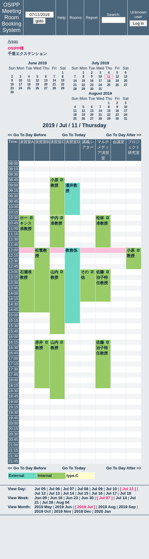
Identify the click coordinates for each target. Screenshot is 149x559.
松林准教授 (103, 220)
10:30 (13, 217)
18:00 (13, 380)
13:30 (13, 282)
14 (54, 80)
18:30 (13, 391)
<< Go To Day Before (27, 135)
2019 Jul (85, 507)
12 (37, 80)
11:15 (13, 234)
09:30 (13, 196)
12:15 (13, 255)
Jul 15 (82, 493)
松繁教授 (41, 253)
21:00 (13, 445)
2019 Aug (106, 507)
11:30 (13, 239)
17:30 (13, 369)
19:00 (13, 401)
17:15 (13, 363)
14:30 (13, 304)
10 (20, 80)
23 (12, 88)
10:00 (13, 206)
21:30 (13, 455)
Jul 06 (54, 489)
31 (100, 89)
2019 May (43, 507)
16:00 (13, 336)
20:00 (13, 423)
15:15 (13, 320)
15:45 (13, 331)
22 (62, 84)
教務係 (71, 250)
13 (45, 80)
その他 (88, 274)
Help (62, 17)
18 (28, 84)
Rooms (75, 17)
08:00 (13, 163)
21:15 (13, 450)
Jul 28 (47, 502)
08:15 (13, 169)
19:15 (13, 407)
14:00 (13, 293)
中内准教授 (57, 220)
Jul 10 (111, 489)
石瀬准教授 (26, 275)
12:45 (13, 266)
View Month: (19, 507)
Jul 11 (128, 489)
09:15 (13, 190)
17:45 (13, 374)
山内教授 (57, 274)
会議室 (118, 142)
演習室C (57, 142)
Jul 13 (54, 493)
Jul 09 (97, 489)
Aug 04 (62, 502)
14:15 (13, 298)
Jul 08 (82, 489)
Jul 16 (97, 493)
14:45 (13, 309)
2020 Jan (102, 511)
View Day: (17, 489)
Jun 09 (41, 498)
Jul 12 (40, 493)
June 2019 (37, 63)
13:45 (13, 288)
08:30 (13, 174)
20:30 (13, 434)
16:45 (13, 353)
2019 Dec (82, 511)
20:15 (13, 428)
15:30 (13, 326)
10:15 (13, 212)
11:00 (13, 228)
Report (92, 17)
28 (54, 88)
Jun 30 (87, 498)
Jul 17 (111, 493)
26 (37, 88)
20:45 (13, 439)
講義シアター (88, 144)
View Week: (18, 498)
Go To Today (74, 135)
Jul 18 (125, 493)
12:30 (13, 261)
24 (20, 88)
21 (54, 84)
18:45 (13, 396)
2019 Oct (43, 511)
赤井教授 (42, 345)
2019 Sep (127, 507)
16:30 (13, 347)
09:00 (13, 185)
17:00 (13, 358)
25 (28, 88)
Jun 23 (71, 498)
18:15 (13, 385)
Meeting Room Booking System (11, 20)
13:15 (13, 277)
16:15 (13, 342)
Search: (113, 14)
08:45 (13, 179)
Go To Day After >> (123, 135)
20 (45, 84)
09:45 (13, 201)
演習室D (72, 142)
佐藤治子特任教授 (103, 277)
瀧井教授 (71, 188)
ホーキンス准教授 (27, 223)
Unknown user (138, 14)
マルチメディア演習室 (103, 150)
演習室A (27, 142)
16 (12, 84)
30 (12, 92)
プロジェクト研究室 (134, 147)
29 (62, 88)
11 (28, 80)
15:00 (13, 315)
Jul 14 (68, 493)
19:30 (13, 412)
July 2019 (100, 63)
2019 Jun (63, 507)
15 (62, 80)
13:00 (13, 271)
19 (37, 84)
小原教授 (57, 182)
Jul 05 (40, 489)
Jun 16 (56, 498)
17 (20, 84)
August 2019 (100, 93)
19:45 (13, 418)
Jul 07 (68, 489)
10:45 (13, 223)
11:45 (13, 244)
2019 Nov (62, 511)
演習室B (42, 142)
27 (45, 88)
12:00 (13, 250)
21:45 (13, 461)
